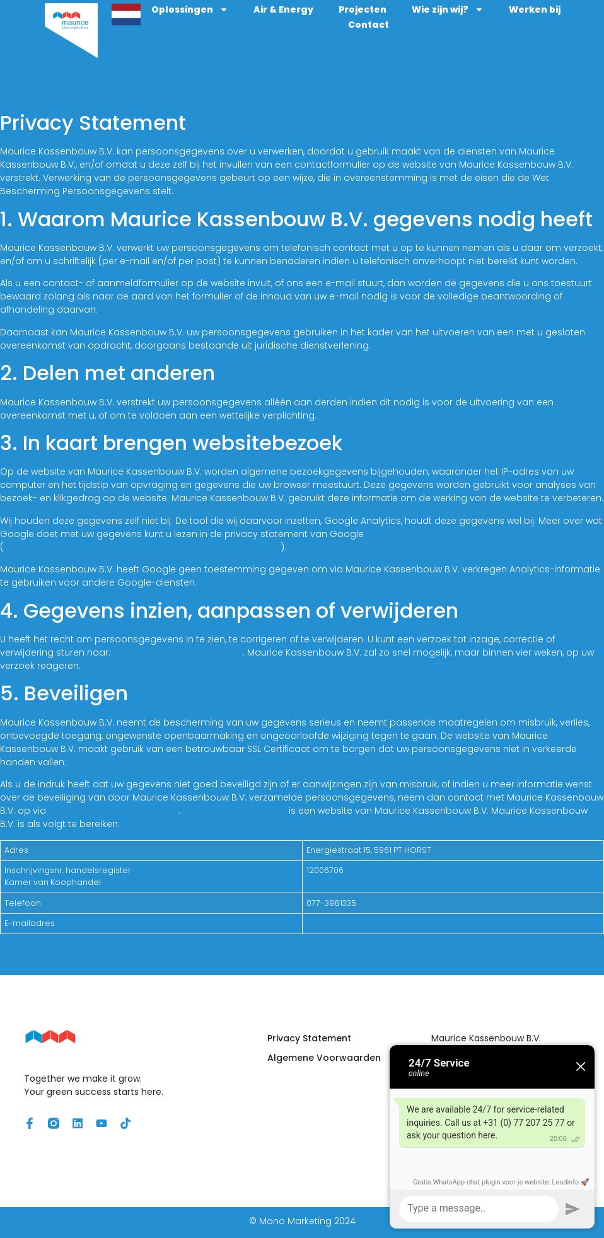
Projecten (402, 10)
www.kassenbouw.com (234, 813)
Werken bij (336, 26)
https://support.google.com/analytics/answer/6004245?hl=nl (142, 549)
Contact (407, 26)
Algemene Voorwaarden (324, 1060)
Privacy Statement (309, 1040)
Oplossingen (228, 10)
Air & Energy (322, 10)
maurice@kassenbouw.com (178, 655)
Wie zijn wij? (487, 10)
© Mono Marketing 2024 (302, 1223)
